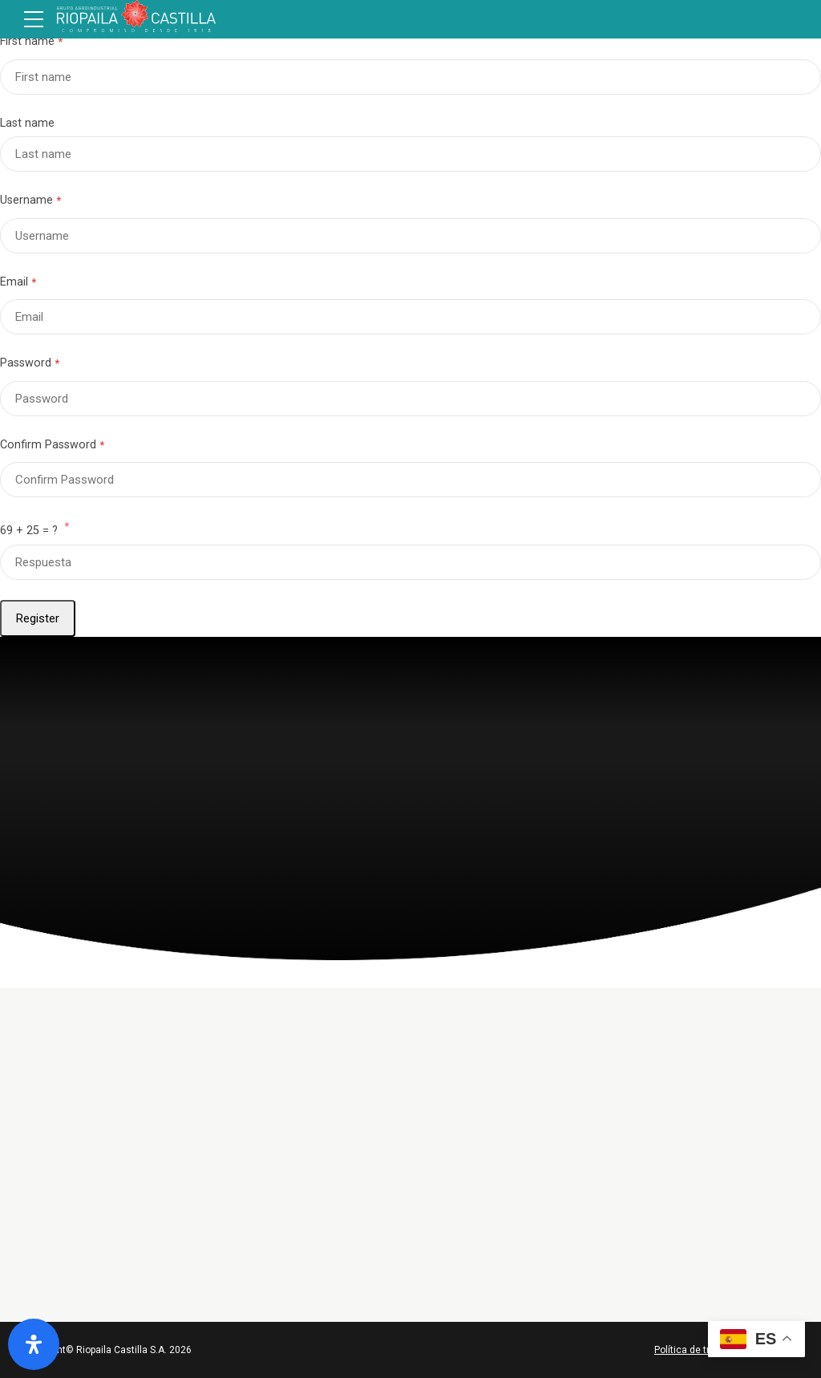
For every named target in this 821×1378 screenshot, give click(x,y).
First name (27, 41)
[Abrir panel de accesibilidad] (33, 1344)
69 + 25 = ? (34, 529)
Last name (27, 123)
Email (14, 282)
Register (37, 618)
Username (26, 200)
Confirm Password (48, 445)
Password (25, 363)
